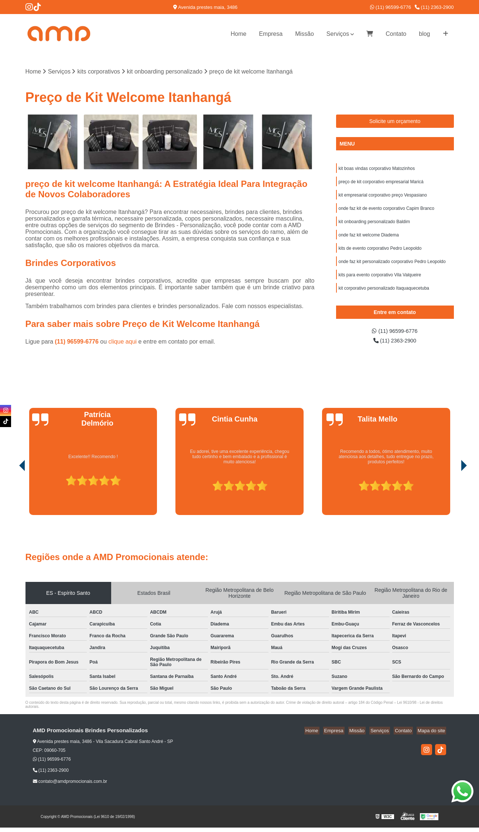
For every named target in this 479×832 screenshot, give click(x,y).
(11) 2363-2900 (434, 7)
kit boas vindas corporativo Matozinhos (377, 169)
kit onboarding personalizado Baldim (374, 225)
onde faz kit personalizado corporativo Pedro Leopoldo (392, 267)
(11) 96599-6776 (390, 7)
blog (424, 34)
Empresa (271, 34)
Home (238, 34)
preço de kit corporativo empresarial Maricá (381, 183)
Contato (396, 34)
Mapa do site (432, 735)
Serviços (337, 34)
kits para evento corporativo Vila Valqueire (380, 281)
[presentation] (11, 498)
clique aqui (123, 342)
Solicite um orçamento (395, 122)
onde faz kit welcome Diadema (369, 239)
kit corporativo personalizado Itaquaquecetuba (384, 296)
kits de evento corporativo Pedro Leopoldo (380, 253)
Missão (304, 34)
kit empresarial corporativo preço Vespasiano (383, 197)
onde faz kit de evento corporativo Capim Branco (386, 211)
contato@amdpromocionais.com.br (70, 786)
